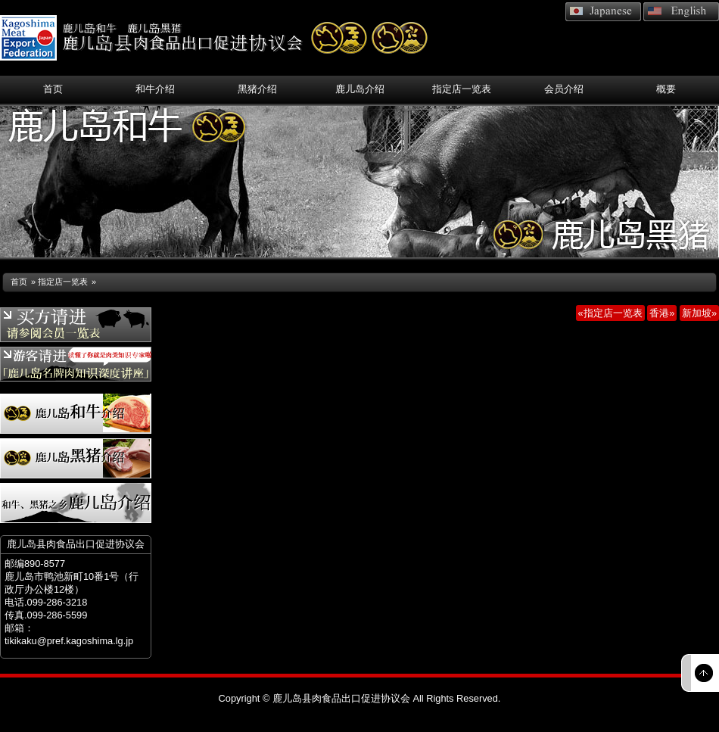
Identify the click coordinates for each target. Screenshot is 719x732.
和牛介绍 (155, 89)
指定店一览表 (461, 89)
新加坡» (699, 313)
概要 (666, 89)
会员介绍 (564, 89)
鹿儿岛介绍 (359, 89)
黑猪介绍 (257, 89)
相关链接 (538, 65)
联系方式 (611, 65)
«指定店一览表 (610, 313)
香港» (661, 313)
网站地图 (683, 65)
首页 (53, 89)
